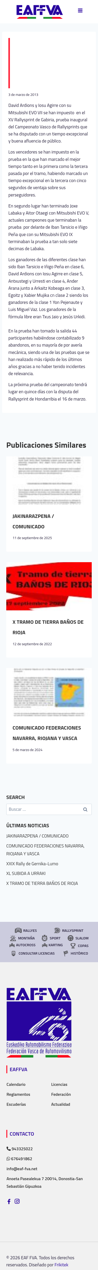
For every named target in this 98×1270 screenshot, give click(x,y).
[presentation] (49, 480)
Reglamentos (18, 1094)
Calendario (16, 1084)
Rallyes (26, 930)
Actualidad (60, 1104)
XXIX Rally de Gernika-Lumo (32, 863)
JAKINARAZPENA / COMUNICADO (37, 836)
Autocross (22, 945)
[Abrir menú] (80, 10)
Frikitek (61, 1264)
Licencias (59, 1084)
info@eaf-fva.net (22, 1168)
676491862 (19, 1159)
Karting (52, 945)
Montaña (22, 938)
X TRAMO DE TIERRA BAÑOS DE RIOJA (42, 883)
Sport (50, 938)
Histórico (75, 953)
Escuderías (16, 1104)
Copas (79, 945)
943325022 (20, 1149)
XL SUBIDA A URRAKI (25, 873)
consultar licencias (32, 953)
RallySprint (68, 930)
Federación (61, 1094)
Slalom (78, 938)
